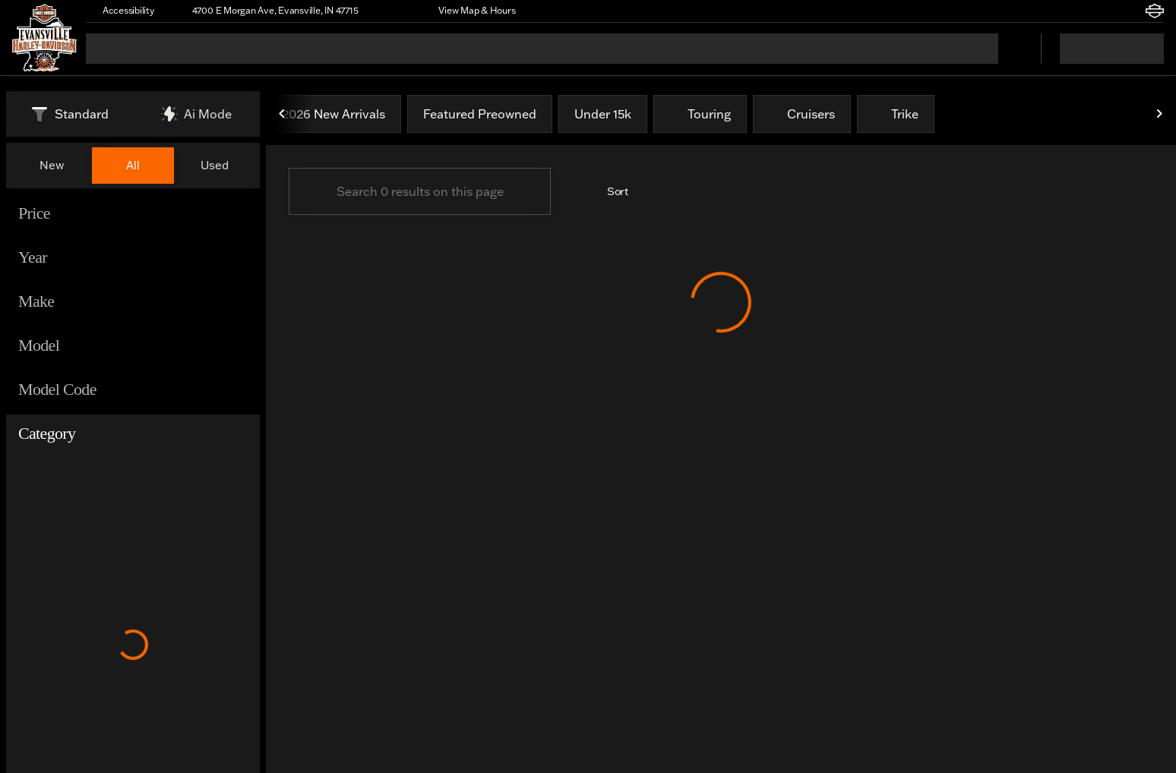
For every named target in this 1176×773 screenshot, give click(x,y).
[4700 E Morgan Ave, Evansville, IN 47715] (268, 11)
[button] (391, 11)
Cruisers (802, 113)
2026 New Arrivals (333, 113)
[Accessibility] (121, 11)
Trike (895, 113)
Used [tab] (215, 165)
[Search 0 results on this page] (420, 191)
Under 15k (602, 113)
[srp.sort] (609, 191)
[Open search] (1010, 48)
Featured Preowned (479, 113)
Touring (700, 113)
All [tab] (133, 165)
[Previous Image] (282, 114)
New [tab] (52, 165)
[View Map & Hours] (470, 11)
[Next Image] (1159, 114)
